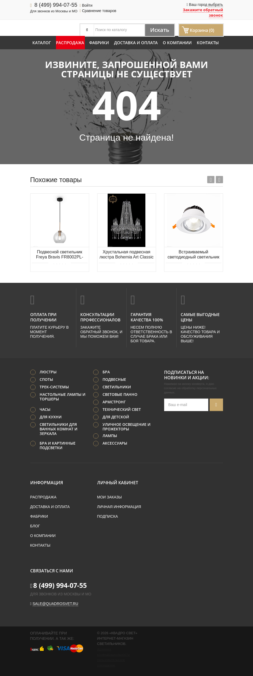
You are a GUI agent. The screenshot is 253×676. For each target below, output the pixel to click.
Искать (159, 29)
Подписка (107, 516)
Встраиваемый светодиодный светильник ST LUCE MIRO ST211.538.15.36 (194, 255)
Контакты (208, 42)
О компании (177, 42)
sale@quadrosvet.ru (55, 604)
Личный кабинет (117, 483)
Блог (35, 526)
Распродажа (70, 42)
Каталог (41, 42)
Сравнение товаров (98, 11)
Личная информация (119, 507)
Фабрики (99, 42)
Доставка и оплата (136, 42)
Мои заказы (109, 497)
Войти (86, 5)
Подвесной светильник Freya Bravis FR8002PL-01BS (59, 255)
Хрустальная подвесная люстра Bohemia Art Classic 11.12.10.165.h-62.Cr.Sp (126, 255)
